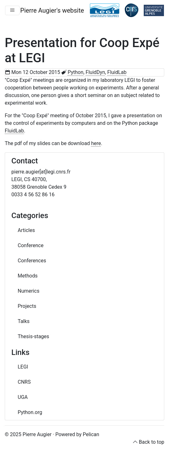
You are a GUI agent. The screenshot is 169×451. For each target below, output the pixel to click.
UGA (23, 397)
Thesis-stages (33, 336)
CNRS (24, 382)
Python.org (30, 412)
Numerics (28, 291)
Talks (24, 321)
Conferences (32, 261)
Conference (31, 245)
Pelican (91, 434)
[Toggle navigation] (12, 10)
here (96, 143)
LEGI (23, 367)
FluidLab (117, 72)
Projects (27, 306)
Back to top (151, 442)
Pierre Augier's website (52, 10)
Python (75, 72)
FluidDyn (95, 72)
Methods (28, 276)
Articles (26, 230)
